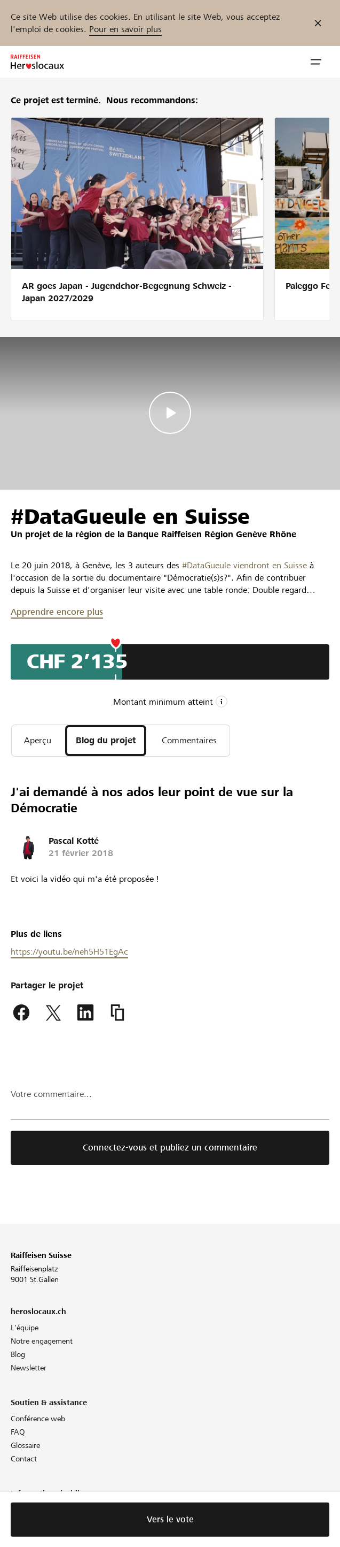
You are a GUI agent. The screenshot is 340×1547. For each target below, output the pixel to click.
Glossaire (25, 1445)
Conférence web (38, 1418)
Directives (27, 1509)
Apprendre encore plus (57, 612)
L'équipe (24, 1327)
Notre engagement (42, 1341)
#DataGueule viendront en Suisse (244, 565)
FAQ (18, 1432)
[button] (316, 62)
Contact (24, 1458)
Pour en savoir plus (125, 29)
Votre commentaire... (51, 1094)
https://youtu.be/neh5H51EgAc (69, 952)
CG (16, 1523)
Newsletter (28, 1367)
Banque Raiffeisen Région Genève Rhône (211, 534)
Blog (18, 1354)
